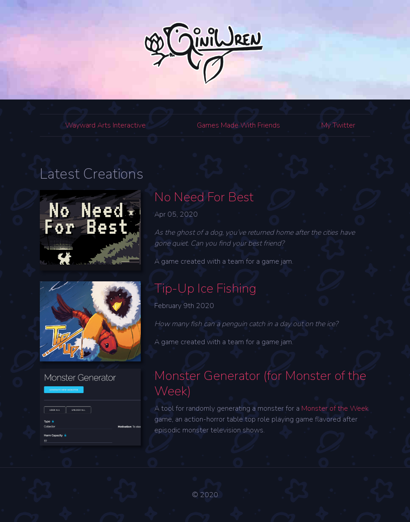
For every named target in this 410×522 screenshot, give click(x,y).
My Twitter (338, 125)
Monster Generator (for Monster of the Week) (260, 383)
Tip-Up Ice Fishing (205, 288)
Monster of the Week (334, 408)
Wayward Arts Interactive (105, 125)
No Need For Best (203, 197)
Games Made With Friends (238, 125)
